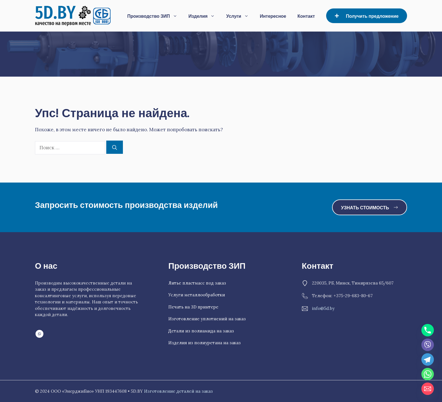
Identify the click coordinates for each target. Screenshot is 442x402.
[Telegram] (427, 359)
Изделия (205, 15)
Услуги (240, 15)
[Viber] (427, 345)
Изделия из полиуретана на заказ (204, 342)
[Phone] (427, 330)
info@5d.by (323, 308)
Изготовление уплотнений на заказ (207, 318)
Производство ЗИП (155, 15)
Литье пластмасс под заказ (197, 283)
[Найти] (114, 147)
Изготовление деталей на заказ (178, 391)
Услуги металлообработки (196, 294)
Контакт (306, 16)
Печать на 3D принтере (193, 307)
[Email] (427, 389)
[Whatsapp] (427, 374)
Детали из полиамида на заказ (201, 331)
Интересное (273, 16)
